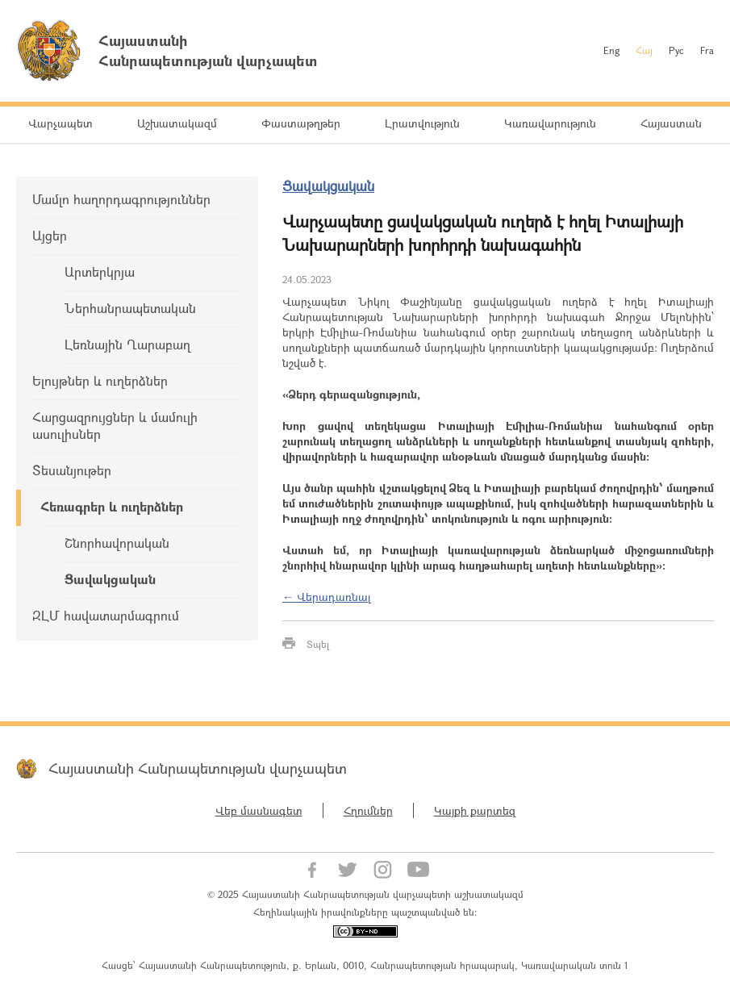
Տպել (318, 643)
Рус (676, 50)
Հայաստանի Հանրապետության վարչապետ (197, 768)
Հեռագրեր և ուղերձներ (111, 506)
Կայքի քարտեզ (474, 810)
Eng (611, 50)
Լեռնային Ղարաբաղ (127, 344)
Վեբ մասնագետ (258, 810)
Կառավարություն (550, 123)
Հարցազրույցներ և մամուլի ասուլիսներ (115, 425)
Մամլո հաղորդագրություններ (121, 198)
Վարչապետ (60, 123)
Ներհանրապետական (130, 307)
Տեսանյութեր (71, 469)
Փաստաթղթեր (300, 123)
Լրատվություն (422, 123)
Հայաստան (671, 123)
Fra (707, 50)
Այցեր (49, 235)
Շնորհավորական (117, 542)
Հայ (644, 50)
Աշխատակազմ (177, 123)
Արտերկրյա (100, 271)
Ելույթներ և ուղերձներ (100, 380)
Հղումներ (368, 810)
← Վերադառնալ (326, 596)
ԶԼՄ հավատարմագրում (105, 615)
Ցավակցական (110, 578)
